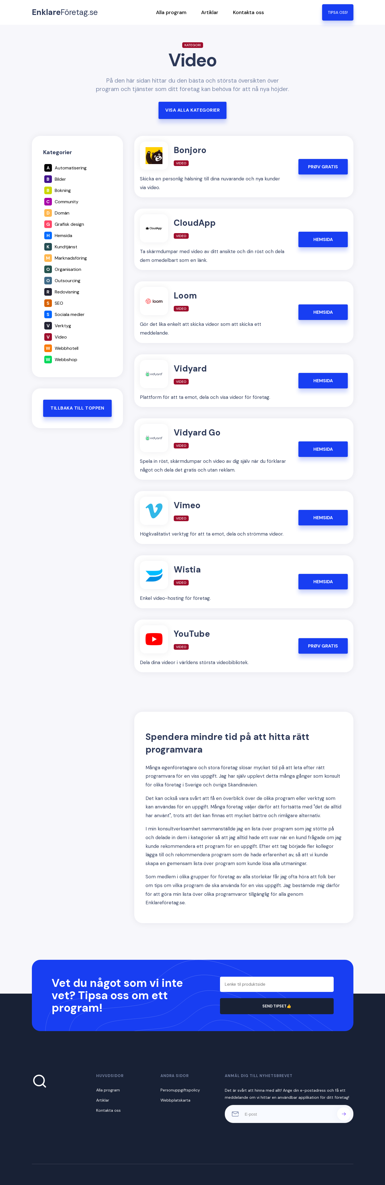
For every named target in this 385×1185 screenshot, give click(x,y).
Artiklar (209, 12)
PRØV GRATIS (323, 167)
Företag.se (65, 12)
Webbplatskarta (175, 1100)
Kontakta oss (248, 12)
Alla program (171, 12)
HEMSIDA (323, 239)
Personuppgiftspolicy (180, 1090)
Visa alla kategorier (192, 110)
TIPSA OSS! (338, 12)
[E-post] (289, 1114)
